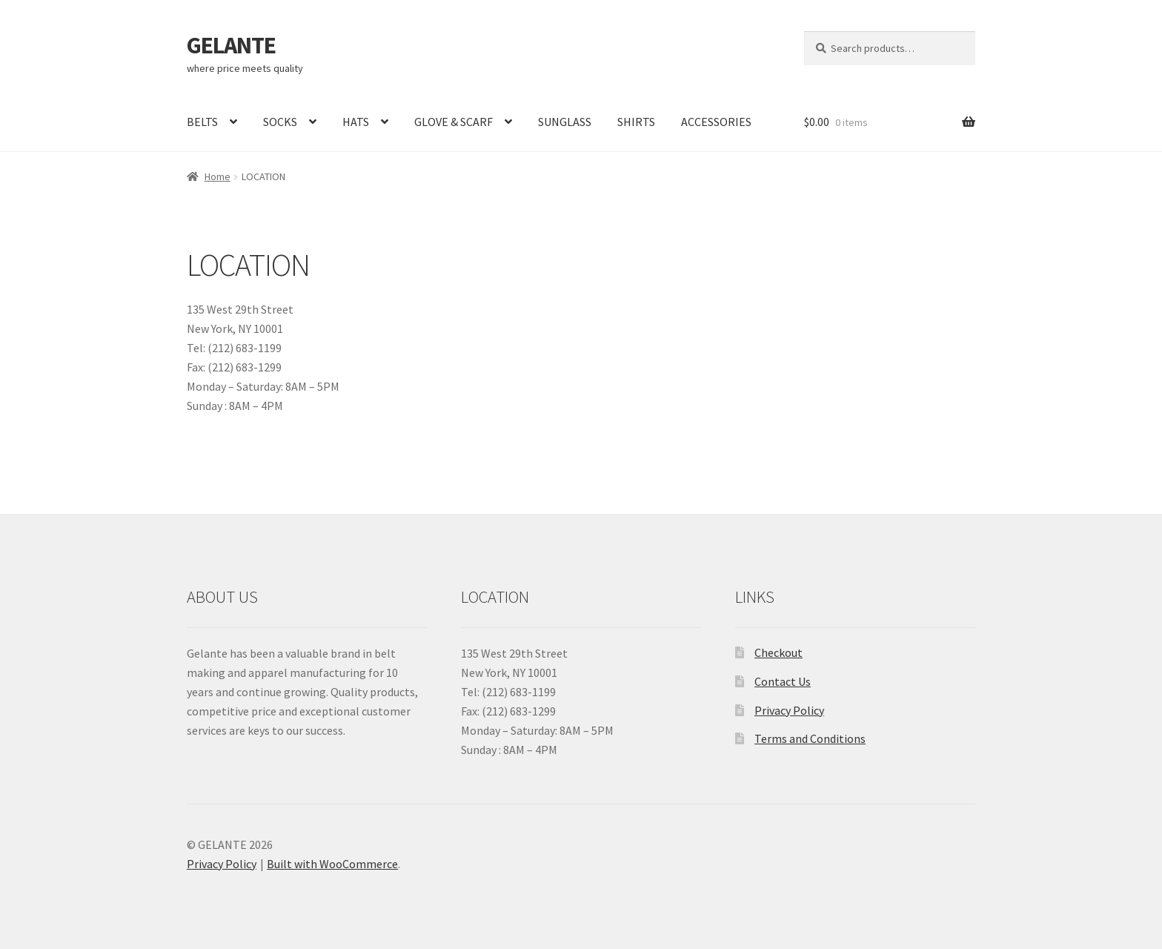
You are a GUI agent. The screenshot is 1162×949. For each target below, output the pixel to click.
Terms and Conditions (810, 738)
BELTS (202, 121)
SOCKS (280, 121)
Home (217, 176)
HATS (355, 121)
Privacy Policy (789, 710)
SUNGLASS (564, 121)
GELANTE (231, 45)
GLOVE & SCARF (453, 121)
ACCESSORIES (716, 121)
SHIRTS (636, 121)
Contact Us (782, 681)
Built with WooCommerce (332, 863)
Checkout (778, 652)
